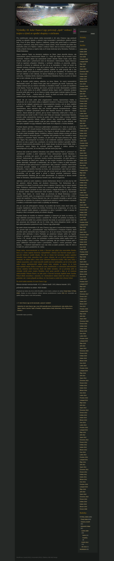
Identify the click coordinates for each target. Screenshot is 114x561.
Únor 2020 (83, 217)
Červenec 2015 (84, 351)
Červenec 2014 (84, 380)
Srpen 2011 (83, 467)
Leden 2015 (83, 365)
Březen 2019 (83, 244)
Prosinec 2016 (84, 309)
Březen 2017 (83, 304)
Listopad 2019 (84, 225)
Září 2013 (82, 405)
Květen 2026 (83, 49)
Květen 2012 (83, 444)
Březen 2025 (83, 81)
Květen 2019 (83, 239)
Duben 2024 (83, 106)
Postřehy (84, 538)
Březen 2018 (83, 274)
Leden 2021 (83, 192)
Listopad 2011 (84, 459)
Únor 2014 (83, 393)
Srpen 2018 (83, 262)
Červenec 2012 (84, 440)
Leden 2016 (83, 336)
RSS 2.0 (64, 293)
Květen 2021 (83, 182)
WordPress (19, 557)
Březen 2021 (83, 187)
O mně (82, 41)
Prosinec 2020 (84, 195)
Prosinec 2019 (84, 222)
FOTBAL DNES (84, 517)
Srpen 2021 (83, 178)
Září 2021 (82, 175)
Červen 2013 (83, 412)
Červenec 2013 (84, 410)
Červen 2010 (83, 499)
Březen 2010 (83, 506)
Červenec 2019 (84, 234)
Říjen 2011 (83, 462)
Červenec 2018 (84, 264)
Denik (84, 535)
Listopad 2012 (84, 430)
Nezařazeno (83, 549)
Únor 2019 (83, 247)
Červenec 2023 (84, 128)
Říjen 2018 (83, 257)
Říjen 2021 (83, 173)
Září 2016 (82, 316)
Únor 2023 (83, 138)
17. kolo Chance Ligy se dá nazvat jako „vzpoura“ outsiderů (34, 303)
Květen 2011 (83, 474)
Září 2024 (82, 93)
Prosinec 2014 (84, 368)
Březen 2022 (83, 163)
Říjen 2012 (83, 432)
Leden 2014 (83, 395)
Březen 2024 (83, 108)
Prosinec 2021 (84, 168)
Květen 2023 (83, 130)
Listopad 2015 (84, 341)
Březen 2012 (83, 449)
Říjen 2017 (83, 286)
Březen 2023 (83, 136)
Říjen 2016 (83, 313)
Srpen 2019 (83, 232)
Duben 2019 (83, 242)
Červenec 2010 (84, 496)
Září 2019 (82, 229)
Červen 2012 (83, 442)
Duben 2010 (83, 504)
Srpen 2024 (83, 96)
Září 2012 (82, 435)
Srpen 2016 (83, 318)
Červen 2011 (83, 472)
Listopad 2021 (84, 170)
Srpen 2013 (83, 407)
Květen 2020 (83, 212)
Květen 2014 (83, 385)
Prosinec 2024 (84, 86)
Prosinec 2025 (84, 59)
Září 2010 (82, 491)
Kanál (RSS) (27, 557)
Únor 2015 (83, 363)
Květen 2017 (83, 299)
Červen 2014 (83, 383)
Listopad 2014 (84, 370)
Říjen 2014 (83, 373)
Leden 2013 (83, 425)
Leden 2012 (83, 454)
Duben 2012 (83, 447)
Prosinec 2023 (84, 116)
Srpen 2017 (83, 291)
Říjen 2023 (83, 121)
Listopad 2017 (84, 284)
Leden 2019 (83, 249)
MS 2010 (84, 547)
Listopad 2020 (84, 197)
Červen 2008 (83, 509)
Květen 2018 (83, 269)
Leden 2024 (83, 113)
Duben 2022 (83, 160)
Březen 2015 (83, 360)
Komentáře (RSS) (37, 557)
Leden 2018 (83, 279)
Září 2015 (82, 346)
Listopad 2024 (84, 89)
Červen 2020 (83, 210)
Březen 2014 (83, 390)
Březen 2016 (83, 331)
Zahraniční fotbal (85, 526)
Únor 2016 (83, 333)
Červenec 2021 (84, 180)
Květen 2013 (83, 415)
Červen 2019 (83, 237)
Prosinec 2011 (84, 457)
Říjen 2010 (83, 489)
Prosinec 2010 (84, 484)
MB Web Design (52, 557)
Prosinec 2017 (84, 281)
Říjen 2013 (83, 402)
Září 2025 (82, 66)
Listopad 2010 (84, 487)
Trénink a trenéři (85, 522)
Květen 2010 (83, 501)
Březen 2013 (83, 420)
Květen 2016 (83, 326)
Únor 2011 (83, 482)
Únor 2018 (83, 276)
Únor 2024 (83, 111)
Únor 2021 (83, 190)
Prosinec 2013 (84, 398)
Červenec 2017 (84, 294)
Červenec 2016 (84, 321)
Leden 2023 (83, 140)
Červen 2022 (83, 155)
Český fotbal (67, 291)
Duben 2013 (83, 417)
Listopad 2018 (84, 254)
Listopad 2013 (84, 400)
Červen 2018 (83, 266)
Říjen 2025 (83, 64)
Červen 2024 (83, 101)
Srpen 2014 (83, 378)
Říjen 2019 (83, 227)
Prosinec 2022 (84, 143)
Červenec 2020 (84, 207)
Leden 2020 (83, 220)
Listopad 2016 (84, 311)
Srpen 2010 (83, 494)
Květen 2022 (83, 158)
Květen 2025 (83, 76)
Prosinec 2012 (84, 427)
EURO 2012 (85, 542)
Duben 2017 (83, 301)
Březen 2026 (83, 54)
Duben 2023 (83, 133)
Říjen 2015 (83, 343)
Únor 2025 (83, 84)
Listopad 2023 (84, 118)
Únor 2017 (83, 306)
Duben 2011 (83, 477)
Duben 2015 (83, 358)
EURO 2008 (85, 531)
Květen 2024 (83, 103)
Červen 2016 (83, 323)
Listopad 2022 (84, 145)
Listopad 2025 (84, 61)
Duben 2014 (83, 388)
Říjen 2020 (83, 200)
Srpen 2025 (83, 69)
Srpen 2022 (83, 153)
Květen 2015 (83, 355)
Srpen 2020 (83, 205)
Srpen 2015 (83, 348)
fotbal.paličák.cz (25, 7)
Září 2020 (82, 202)
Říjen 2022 (83, 148)
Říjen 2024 (83, 91)
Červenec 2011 (84, 469)
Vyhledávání (83, 31)
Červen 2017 (83, 296)
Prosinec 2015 (84, 338)
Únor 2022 (83, 165)
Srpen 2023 (83, 126)
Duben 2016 (83, 328)
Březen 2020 (83, 215)
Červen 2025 (83, 74)
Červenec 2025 (84, 71)
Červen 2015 (83, 353)
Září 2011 (82, 464)
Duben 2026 (83, 51)
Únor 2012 (83, 452)
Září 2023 (82, 123)
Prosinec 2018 (84, 252)
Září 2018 (82, 259)
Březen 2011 (83, 479)
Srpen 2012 (83, 437)
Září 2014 (82, 375)
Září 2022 (82, 150)
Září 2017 (82, 289)
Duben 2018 (83, 271)
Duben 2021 (83, 185)
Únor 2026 (83, 56)
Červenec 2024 (84, 98)
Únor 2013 (83, 422)
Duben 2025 (83, 79)
